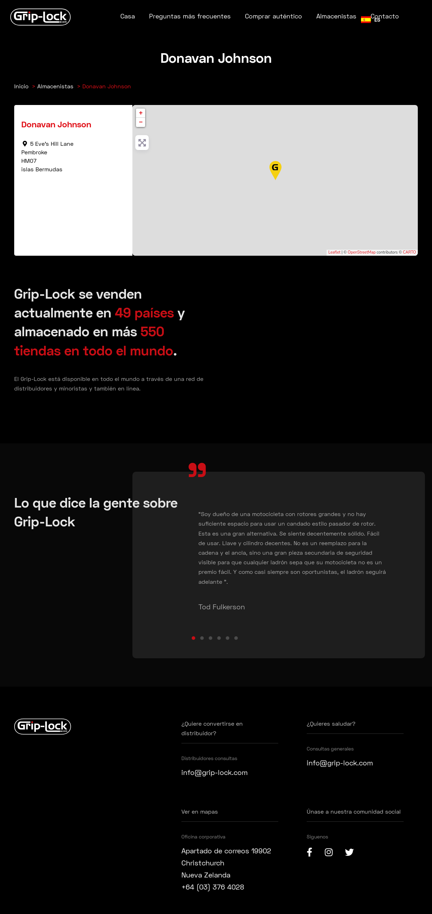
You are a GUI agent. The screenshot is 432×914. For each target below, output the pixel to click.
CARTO (409, 252)
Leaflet (334, 252)
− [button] (141, 122)
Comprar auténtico (273, 16)
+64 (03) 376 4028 (212, 886)
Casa (127, 16)
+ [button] (141, 113)
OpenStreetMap (362, 252)
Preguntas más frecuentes (190, 16)
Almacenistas (336, 16)
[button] (193, 638)
